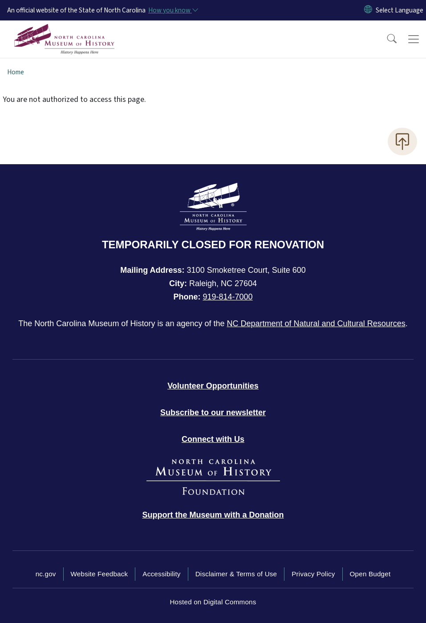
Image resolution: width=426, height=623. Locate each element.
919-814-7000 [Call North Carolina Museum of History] (227, 296)
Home (15, 72)
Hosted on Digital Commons (213, 602)
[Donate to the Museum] (213, 514)
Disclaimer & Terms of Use (236, 574)
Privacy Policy (313, 574)
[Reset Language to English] (368, 10)
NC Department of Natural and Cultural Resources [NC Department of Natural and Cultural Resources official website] (316, 323)
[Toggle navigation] (413, 39)
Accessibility (161, 574)
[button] (386, 39)
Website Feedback (99, 574)
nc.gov (46, 574)
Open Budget (370, 574)
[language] (399, 10)
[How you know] (173, 10)
